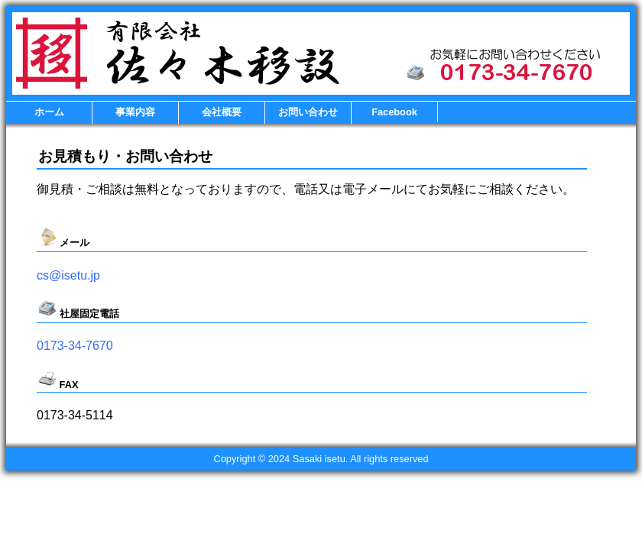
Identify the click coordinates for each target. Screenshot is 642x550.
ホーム (49, 112)
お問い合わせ (308, 112)
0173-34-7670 (75, 345)
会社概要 (222, 112)
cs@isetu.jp (68, 275)
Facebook (394, 112)
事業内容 (135, 112)
